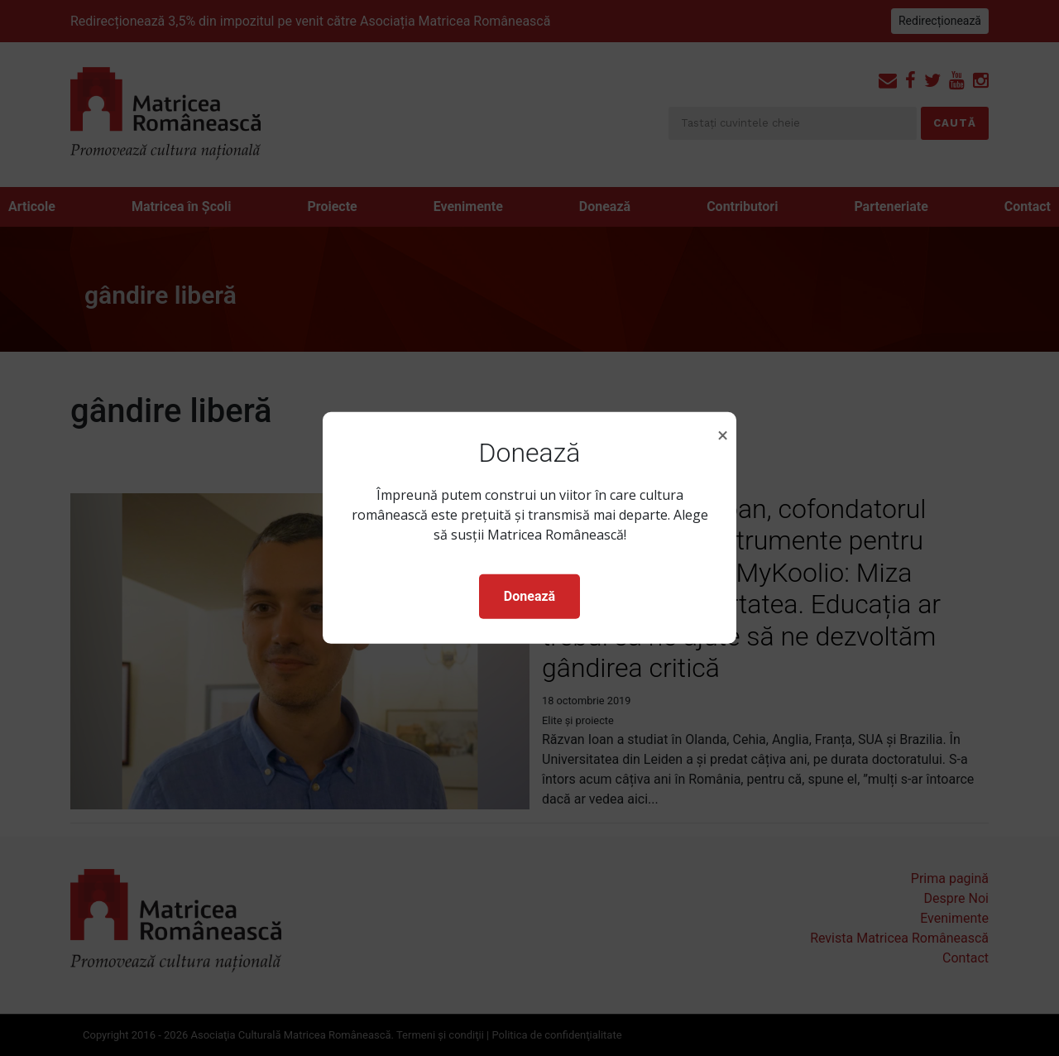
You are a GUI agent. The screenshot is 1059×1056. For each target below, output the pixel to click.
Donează (529, 596)
